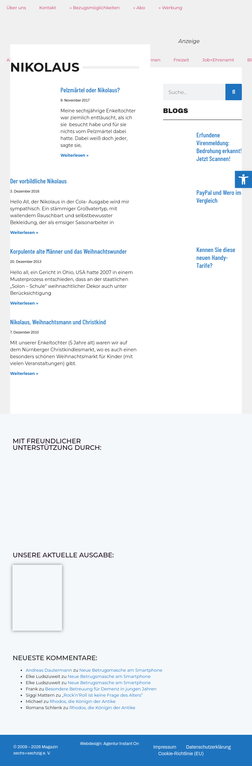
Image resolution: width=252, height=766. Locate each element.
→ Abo (139, 7)
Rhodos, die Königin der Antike (83, 701)
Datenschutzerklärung (208, 747)
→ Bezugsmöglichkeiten (94, 7)
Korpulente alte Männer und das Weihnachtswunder (68, 251)
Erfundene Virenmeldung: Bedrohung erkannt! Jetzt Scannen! (219, 146)
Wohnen (151, 59)
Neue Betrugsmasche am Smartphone (120, 670)
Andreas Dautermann (49, 670)
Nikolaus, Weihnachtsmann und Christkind (58, 322)
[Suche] (233, 92)
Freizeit (181, 59)
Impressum (164, 747)
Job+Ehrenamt (218, 59)
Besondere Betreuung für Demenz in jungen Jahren (101, 688)
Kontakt (47, 7)
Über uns (16, 7)
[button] (243, 179)
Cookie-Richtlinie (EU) (181, 753)
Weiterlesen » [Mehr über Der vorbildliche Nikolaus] (24, 232)
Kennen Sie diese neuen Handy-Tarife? (216, 257)
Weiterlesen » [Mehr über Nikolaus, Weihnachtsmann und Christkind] (24, 373)
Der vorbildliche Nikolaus (38, 181)
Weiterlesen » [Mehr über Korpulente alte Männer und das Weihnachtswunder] (24, 303)
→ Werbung (170, 7)
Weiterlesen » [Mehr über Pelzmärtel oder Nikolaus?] (74, 155)
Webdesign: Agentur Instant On (109, 743)
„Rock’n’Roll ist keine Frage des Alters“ (102, 695)
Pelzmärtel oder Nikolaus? (90, 90)
